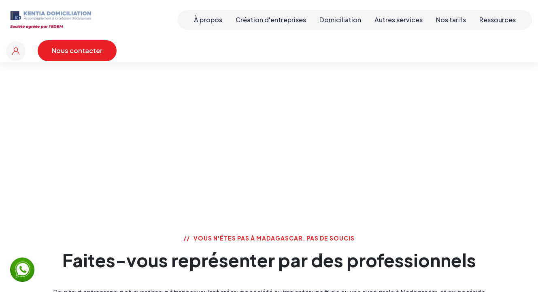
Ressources (497, 19)
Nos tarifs (451, 19)
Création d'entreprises (271, 19)
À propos (208, 19)
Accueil (221, 123)
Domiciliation (340, 19)
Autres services (398, 19)
